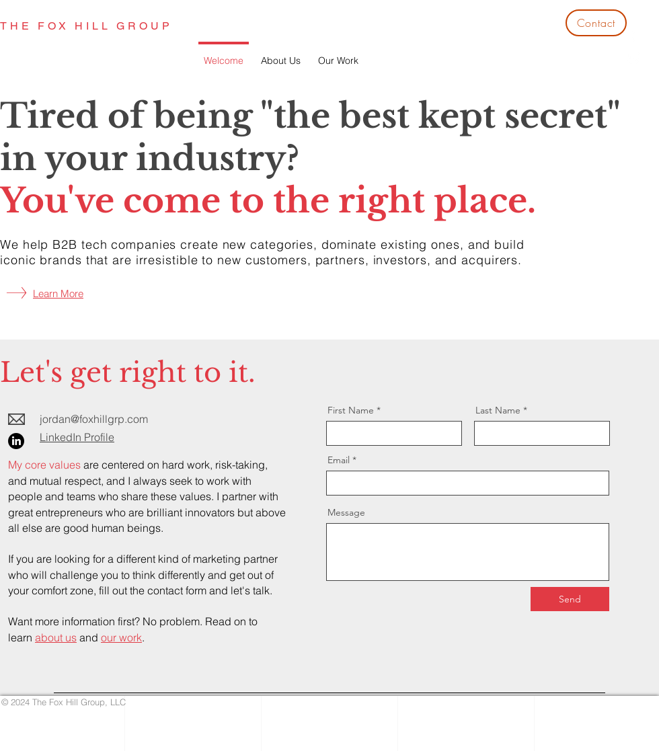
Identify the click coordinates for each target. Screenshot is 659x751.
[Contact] (596, 22)
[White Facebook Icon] (633, 35)
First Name (350, 410)
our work (121, 637)
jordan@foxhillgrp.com (94, 419)
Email (338, 460)
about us (56, 637)
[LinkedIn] (16, 441)
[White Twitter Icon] (633, 58)
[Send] (570, 599)
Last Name (497, 410)
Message (346, 512)
